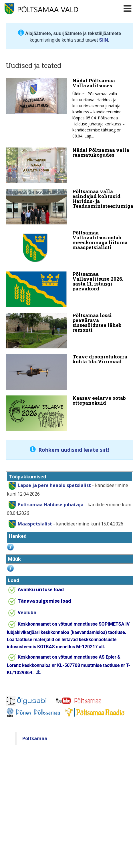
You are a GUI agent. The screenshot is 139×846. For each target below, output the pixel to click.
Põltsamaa (34, 738)
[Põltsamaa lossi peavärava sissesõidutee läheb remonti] (69, 330)
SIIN (103, 40)
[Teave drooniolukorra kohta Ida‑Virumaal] (69, 372)
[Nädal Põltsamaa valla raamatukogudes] (69, 165)
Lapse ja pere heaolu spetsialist (54, 485)
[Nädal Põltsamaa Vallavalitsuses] (69, 110)
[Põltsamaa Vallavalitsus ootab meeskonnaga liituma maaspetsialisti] (69, 248)
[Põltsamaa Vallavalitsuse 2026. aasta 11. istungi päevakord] (69, 289)
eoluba (27, 612)
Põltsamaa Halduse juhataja (51, 504)
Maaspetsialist (34, 523)
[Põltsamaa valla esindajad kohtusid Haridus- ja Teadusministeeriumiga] (69, 206)
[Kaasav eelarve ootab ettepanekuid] (69, 413)
